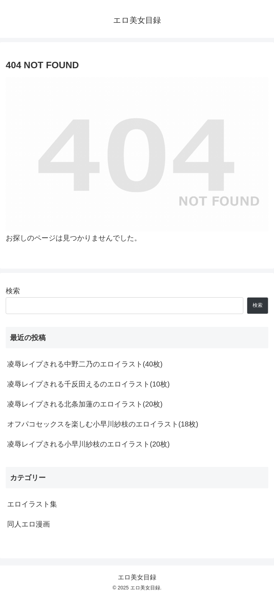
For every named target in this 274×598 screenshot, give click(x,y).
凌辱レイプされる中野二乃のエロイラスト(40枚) (85, 364)
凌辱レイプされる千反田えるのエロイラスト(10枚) (88, 384)
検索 (13, 291)
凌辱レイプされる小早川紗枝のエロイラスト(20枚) (88, 444)
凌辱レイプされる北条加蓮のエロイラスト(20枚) (85, 404)
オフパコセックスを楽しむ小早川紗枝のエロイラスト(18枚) (102, 424)
